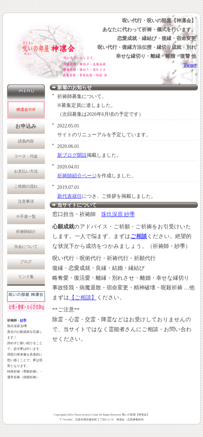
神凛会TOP (26, 109)
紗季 (23, 320)
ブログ (26, 261)
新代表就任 (69, 196)
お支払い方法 (26, 171)
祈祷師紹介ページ (77, 175)
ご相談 (138, 236)
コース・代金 (26, 156)
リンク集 (26, 277)
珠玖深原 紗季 (118, 214)
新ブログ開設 (72, 155)
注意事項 (26, 201)
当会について (26, 246)
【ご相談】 (83, 297)
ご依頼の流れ (26, 186)
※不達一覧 (26, 216)
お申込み (26, 126)
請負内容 (26, 141)
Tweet (190, 65)
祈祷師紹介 (26, 231)
